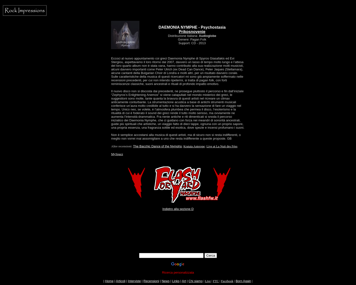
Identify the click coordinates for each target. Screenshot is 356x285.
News (166, 281)
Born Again (243, 281)
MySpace (117, 154)
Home (109, 281)
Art (184, 281)
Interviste (134, 281)
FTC (216, 281)
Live (208, 281)
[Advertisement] (178, 238)
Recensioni (151, 281)
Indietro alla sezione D (178, 209)
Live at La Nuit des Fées (221, 146)
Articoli (120, 281)
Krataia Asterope (194, 146)
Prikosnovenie (192, 32)
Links (175, 281)
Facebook (227, 281)
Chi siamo (195, 281)
